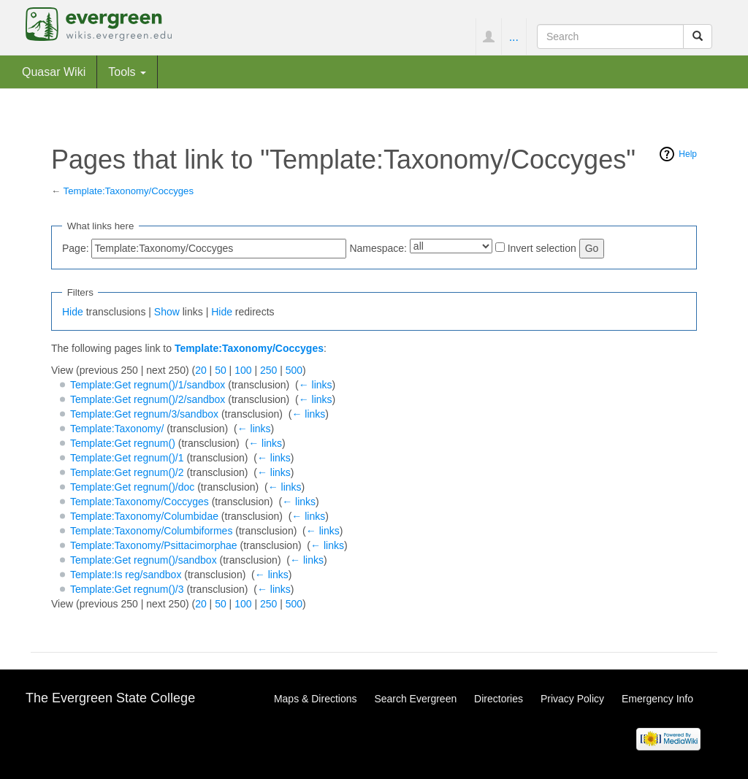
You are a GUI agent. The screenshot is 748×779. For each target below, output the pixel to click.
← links (315, 385)
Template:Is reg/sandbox (126, 574)
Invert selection (542, 248)
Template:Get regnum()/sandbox (143, 560)
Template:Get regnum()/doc (132, 487)
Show (167, 312)
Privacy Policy (572, 699)
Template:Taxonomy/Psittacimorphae (153, 545)
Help (688, 154)
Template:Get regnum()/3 (127, 589)
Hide (72, 312)
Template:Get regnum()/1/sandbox (147, 385)
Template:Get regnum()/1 (127, 458)
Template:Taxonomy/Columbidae (144, 516)
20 (201, 370)
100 (242, 370)
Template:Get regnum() (122, 443)
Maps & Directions (315, 699)
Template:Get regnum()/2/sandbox (147, 399)
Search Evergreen (415, 699)
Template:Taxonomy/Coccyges (129, 190)
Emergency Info (657, 699)
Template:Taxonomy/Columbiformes (151, 531)
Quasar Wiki (53, 71)
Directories (498, 699)
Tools (127, 71)
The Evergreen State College (110, 698)
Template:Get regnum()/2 (127, 472)
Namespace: (378, 248)
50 (220, 370)
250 (268, 370)
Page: (75, 248)
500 (294, 370)
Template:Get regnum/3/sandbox (144, 414)
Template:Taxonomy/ (117, 428)
